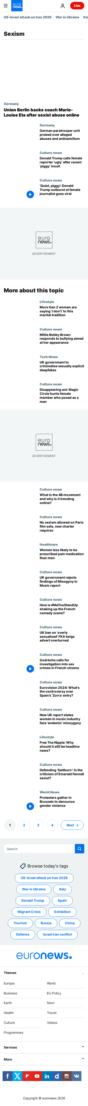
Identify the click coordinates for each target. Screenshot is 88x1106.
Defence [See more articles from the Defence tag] (22, 934)
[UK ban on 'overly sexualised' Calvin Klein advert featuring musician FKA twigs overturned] (62, 639)
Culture (9, 1023)
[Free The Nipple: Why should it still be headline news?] (62, 749)
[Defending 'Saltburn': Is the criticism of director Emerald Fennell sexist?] (62, 776)
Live (77, 6)
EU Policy (54, 993)
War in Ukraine (67, 17)
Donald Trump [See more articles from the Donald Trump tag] (32, 900)
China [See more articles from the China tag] (70, 923)
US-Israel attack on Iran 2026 (28, 17)
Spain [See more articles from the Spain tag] (62, 900)
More (8, 1059)
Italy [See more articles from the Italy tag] (62, 889)
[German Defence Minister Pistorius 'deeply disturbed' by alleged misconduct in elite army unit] (62, 137)
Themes (10, 973)
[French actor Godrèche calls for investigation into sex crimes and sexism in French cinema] (62, 666)
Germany (11, 103)
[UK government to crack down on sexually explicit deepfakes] (62, 368)
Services (10, 1047)
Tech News (49, 356)
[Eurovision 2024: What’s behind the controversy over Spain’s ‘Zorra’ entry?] (62, 694)
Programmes (13, 1032)
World (51, 983)
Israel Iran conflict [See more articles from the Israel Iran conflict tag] (57, 934)
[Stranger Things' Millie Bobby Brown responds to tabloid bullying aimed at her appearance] (62, 341)
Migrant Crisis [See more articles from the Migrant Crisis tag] (29, 912)
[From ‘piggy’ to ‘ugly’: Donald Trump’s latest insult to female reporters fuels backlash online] (62, 164)
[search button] (79, 848)
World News (49, 792)
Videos (52, 1023)
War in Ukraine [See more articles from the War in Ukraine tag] (34, 889)
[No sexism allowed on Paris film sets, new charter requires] (62, 529)
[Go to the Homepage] (17, 5)
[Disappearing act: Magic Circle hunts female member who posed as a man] (62, 396)
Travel (51, 1013)
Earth (8, 1003)
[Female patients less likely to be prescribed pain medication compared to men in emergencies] (62, 556)
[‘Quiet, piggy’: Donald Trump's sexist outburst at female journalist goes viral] (62, 192)
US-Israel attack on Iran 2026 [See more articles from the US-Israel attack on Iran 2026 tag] (44, 878)
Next (50, 1003)
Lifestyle (47, 301)
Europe (9, 983)
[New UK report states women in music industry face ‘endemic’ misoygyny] (62, 721)
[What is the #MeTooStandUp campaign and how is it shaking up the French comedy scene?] (62, 611)
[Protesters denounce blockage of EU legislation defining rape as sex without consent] (62, 804)
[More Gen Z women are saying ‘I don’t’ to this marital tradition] (62, 313)
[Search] (44, 848)
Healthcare (49, 544)
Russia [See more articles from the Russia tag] (46, 923)
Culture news (51, 152)
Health (9, 1013)
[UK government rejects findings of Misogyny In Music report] (62, 584)
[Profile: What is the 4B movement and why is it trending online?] (62, 501)
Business (10, 993)
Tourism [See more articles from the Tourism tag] (20, 923)
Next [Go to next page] (70, 825)
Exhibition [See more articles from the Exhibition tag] (62, 912)
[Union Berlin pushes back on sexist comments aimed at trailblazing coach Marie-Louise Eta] (44, 112)
